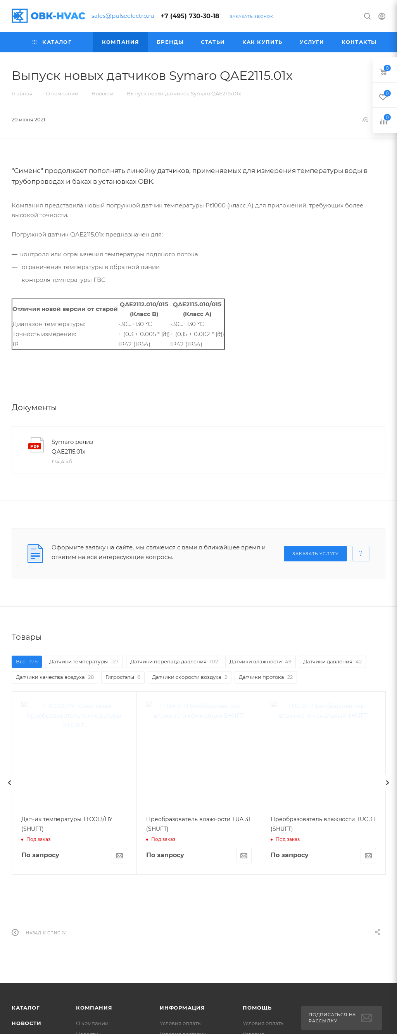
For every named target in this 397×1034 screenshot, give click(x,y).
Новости (26, 1023)
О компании (92, 1023)
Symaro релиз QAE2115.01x (72, 446)
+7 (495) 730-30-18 (190, 16)
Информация (182, 1008)
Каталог (26, 1008)
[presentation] (9, 783)
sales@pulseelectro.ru (122, 15)
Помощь (257, 1008)
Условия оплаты (181, 1023)
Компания (94, 1008)
